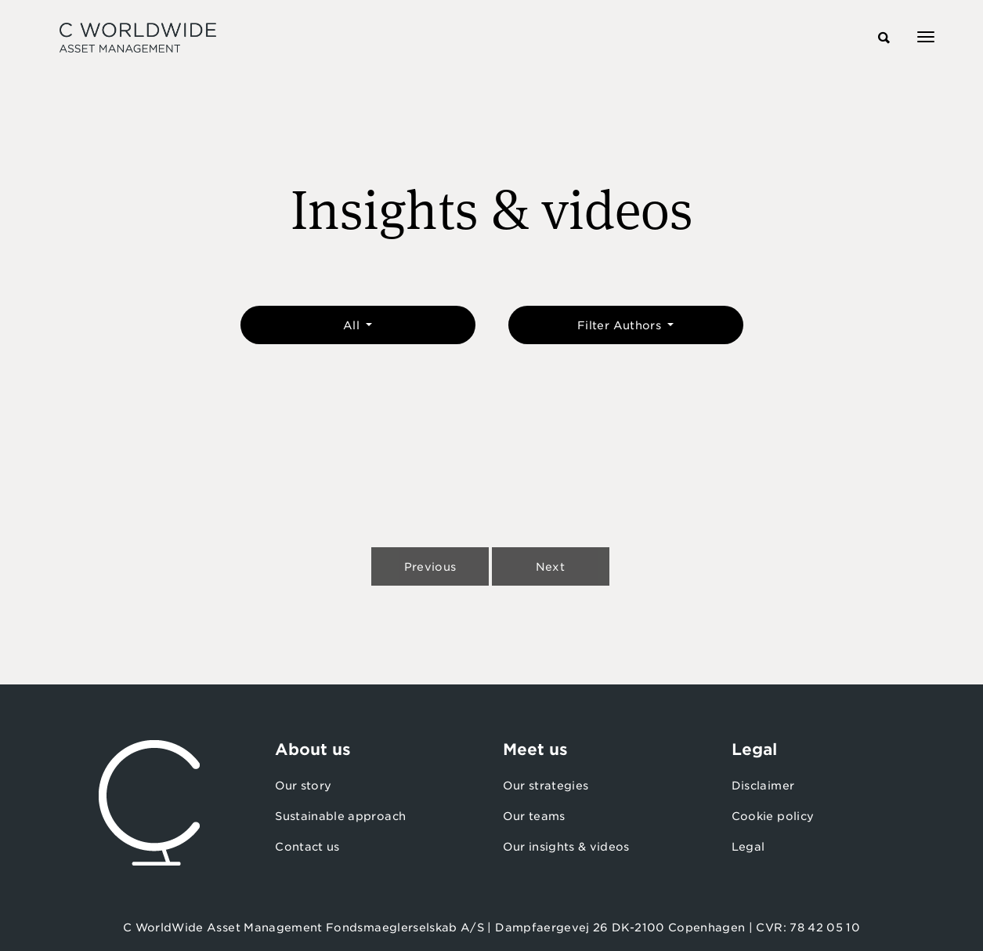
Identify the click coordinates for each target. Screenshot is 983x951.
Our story (303, 785)
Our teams (534, 816)
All (353, 325)
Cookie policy (773, 816)
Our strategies (545, 785)
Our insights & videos (566, 846)
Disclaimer (763, 785)
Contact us (307, 846)
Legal (748, 846)
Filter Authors (620, 325)
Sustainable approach (340, 816)
